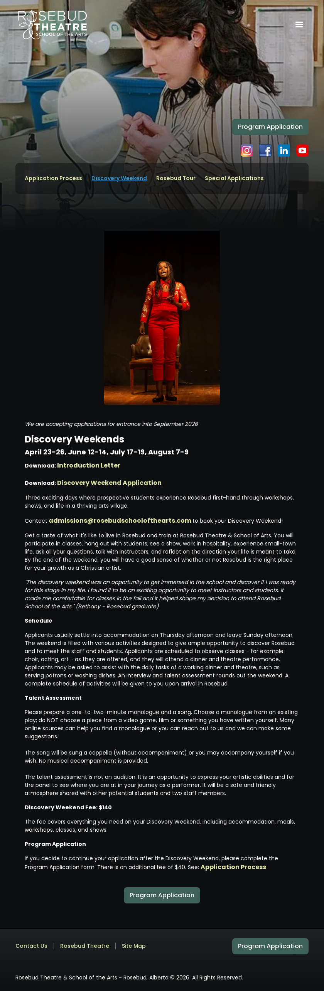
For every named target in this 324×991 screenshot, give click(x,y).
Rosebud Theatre (84, 946)
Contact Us (31, 946)
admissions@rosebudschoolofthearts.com (120, 520)
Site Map (134, 946)
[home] (52, 24)
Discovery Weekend (119, 178)
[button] (299, 24)
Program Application (270, 126)
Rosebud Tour (176, 178)
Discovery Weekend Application (109, 482)
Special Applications (234, 178)
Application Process (53, 178)
